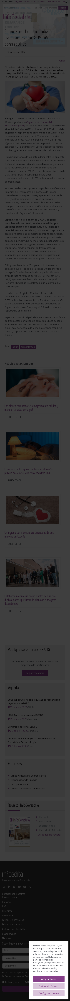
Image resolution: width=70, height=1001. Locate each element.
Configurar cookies (49, 993)
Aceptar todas (49, 978)
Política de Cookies (49, 986)
